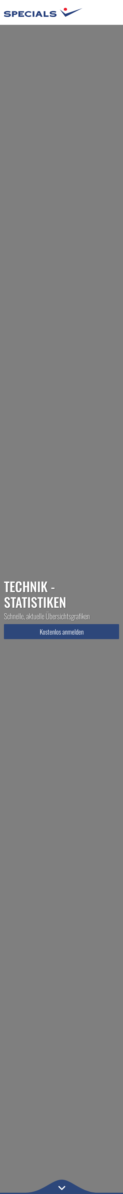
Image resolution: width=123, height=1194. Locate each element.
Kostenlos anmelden (62, 632)
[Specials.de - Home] (43, 12)
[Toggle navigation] (109, 12)
